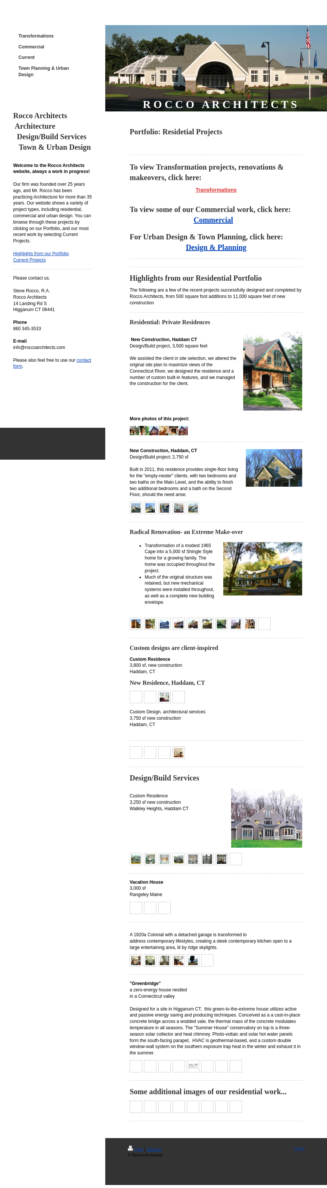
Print (135, 1149)
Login (299, 1148)
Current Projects (29, 260)
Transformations (216, 190)
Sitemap (154, 1149)
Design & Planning (216, 247)
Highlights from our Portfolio (41, 253)
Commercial (213, 220)
